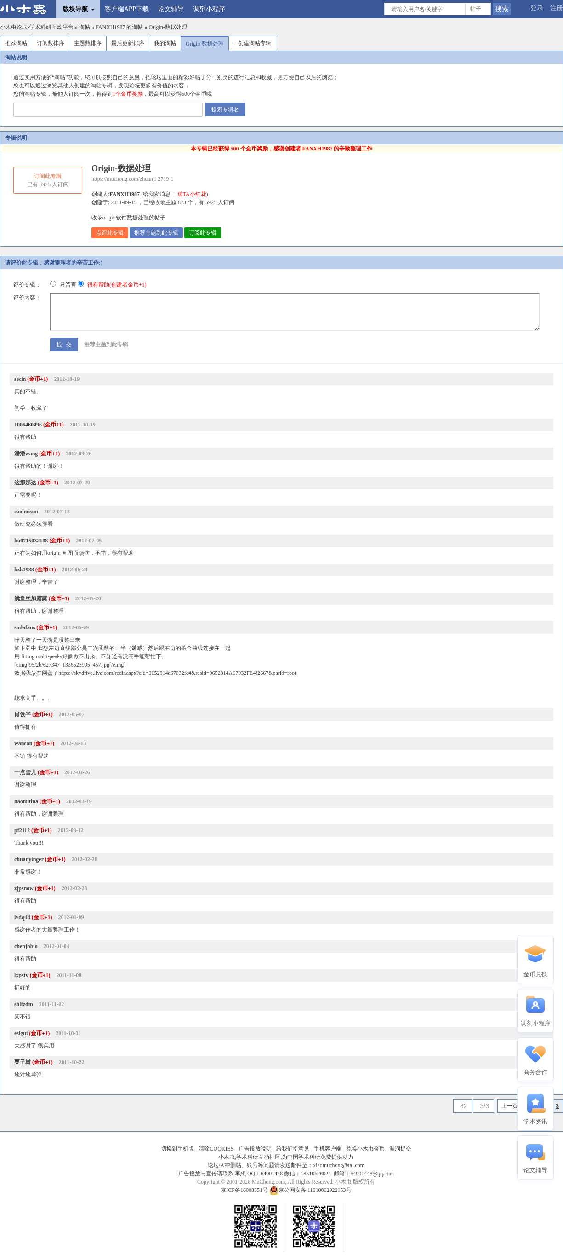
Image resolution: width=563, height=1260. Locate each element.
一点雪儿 (25, 772)
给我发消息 (157, 194)
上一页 (509, 1106)
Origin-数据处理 (167, 27)
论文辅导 (171, 9)
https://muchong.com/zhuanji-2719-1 (132, 179)
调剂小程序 (209, 9)
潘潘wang (26, 453)
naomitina (26, 801)
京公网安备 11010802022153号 (310, 1190)
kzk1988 (24, 569)
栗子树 (22, 1062)
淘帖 (84, 27)
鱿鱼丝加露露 (30, 598)
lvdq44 (22, 917)
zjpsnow (24, 888)
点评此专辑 (110, 233)
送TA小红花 (191, 194)
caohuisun (26, 511)
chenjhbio (26, 946)
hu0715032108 (31, 540)
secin (20, 379)
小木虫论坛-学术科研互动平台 (37, 27)
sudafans (24, 627)
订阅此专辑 (202, 233)
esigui (21, 1033)
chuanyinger (29, 859)
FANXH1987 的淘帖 (119, 27)
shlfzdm (23, 1004)
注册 (556, 8)
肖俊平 (22, 714)
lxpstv (21, 975)
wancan (23, 743)
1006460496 (28, 424)
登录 (536, 8)
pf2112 (22, 830)
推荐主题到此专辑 (156, 233)
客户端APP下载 (127, 9)
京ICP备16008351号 (245, 1190)
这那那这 (25, 482)
